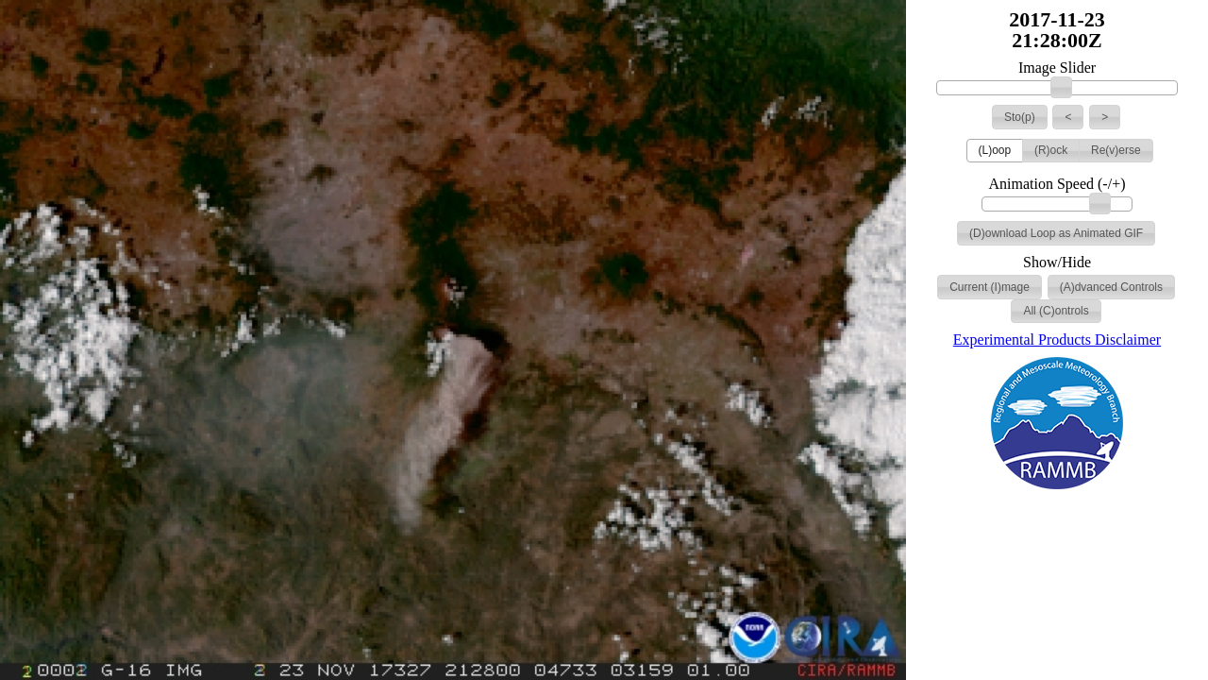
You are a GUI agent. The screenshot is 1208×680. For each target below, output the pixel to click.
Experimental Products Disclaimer (1057, 340)
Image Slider (1057, 68)
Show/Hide (1057, 262)
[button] (1020, 117)
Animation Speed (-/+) (1057, 184)
